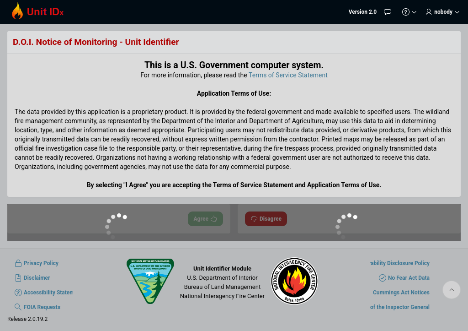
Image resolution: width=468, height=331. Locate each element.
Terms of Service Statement (288, 75)
